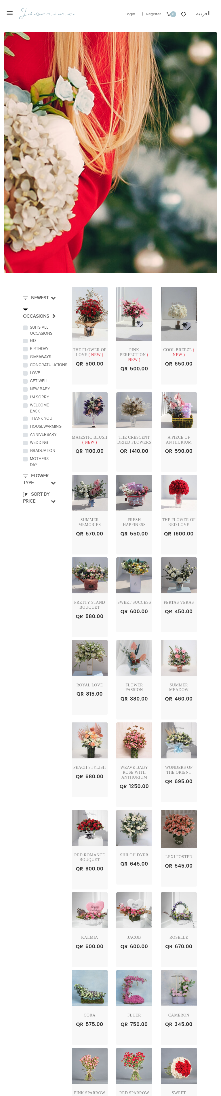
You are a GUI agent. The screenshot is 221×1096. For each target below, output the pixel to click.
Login (130, 14)
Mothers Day (39, 461)
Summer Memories (90, 522)
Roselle (178, 937)
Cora (90, 1015)
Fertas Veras (179, 602)
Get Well (39, 380)
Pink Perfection (134, 355)
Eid (33, 340)
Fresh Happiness (134, 522)
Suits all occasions (41, 330)
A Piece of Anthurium (179, 439)
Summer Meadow (179, 687)
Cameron (179, 1015)
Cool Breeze (179, 352)
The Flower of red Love (178, 522)
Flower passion (134, 687)
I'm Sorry (39, 397)
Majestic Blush (89, 439)
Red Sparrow (134, 1093)
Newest (36, 298)
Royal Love (90, 685)
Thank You (41, 418)
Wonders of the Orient (179, 770)
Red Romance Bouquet (89, 857)
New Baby (40, 389)
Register (153, 14)
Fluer (134, 1015)
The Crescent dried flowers (134, 439)
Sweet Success (134, 602)
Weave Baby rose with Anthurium (134, 772)
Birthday (39, 348)
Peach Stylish (89, 767)
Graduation (41, 450)
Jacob (134, 937)
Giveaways (40, 356)
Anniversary (41, 434)
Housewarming (41, 426)
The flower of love (89, 352)
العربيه (203, 13)
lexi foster (178, 857)
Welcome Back (39, 408)
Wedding (39, 442)
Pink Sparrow (89, 1093)
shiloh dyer (134, 855)
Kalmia (89, 937)
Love (35, 372)
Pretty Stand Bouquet (89, 604)
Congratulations (41, 364)
